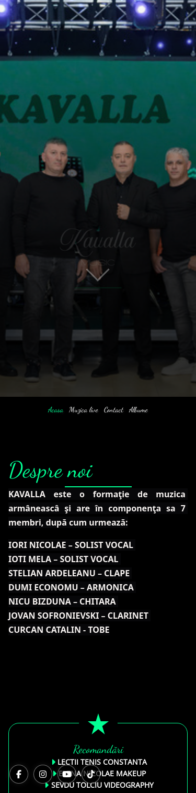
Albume (138, 409)
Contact (113, 409)
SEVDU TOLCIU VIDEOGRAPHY (102, 785)
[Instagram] (42, 774)
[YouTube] (66, 774)
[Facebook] (18, 774)
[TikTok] (91, 774)
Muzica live (83, 409)
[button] (98, 262)
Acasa (55, 409)
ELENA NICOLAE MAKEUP (102, 773)
